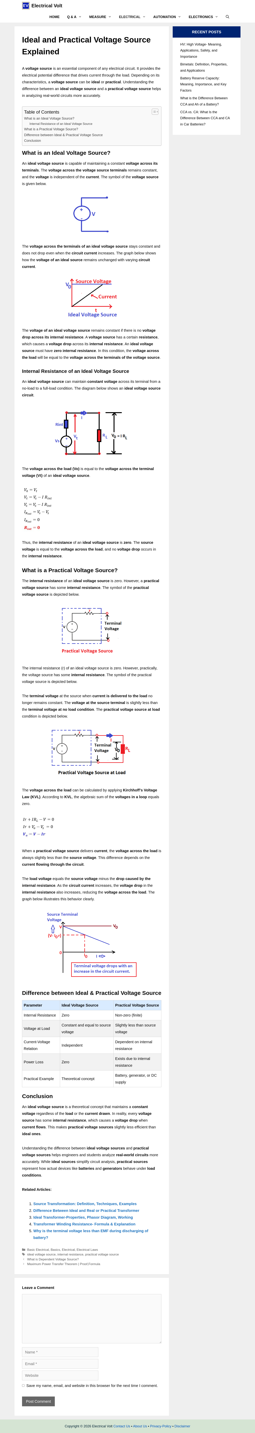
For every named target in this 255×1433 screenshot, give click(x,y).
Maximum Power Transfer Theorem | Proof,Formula (63, 1264)
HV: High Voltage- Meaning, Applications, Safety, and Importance (201, 50)
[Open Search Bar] (227, 17)
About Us (140, 1426)
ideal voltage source (41, 1254)
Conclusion (32, 141)
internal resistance (70, 1254)
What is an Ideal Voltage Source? (49, 118)
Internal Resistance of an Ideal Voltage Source (61, 123)
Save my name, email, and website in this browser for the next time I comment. (92, 1386)
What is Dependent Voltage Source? (53, 1259)
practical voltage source (102, 1254)
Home (54, 17)
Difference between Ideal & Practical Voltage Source (63, 135)
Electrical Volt (46, 5)
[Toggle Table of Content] (153, 111)
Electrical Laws (87, 1250)
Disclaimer (182, 1426)
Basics (55, 1250)
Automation (169, 17)
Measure (102, 17)
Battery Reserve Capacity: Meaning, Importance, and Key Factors (203, 84)
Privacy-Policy (160, 1426)
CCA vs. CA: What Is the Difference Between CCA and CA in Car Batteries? (205, 118)
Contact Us (121, 1426)
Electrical (134, 17)
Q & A (76, 17)
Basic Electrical (38, 1250)
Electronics (205, 17)
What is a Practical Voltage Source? (51, 129)
